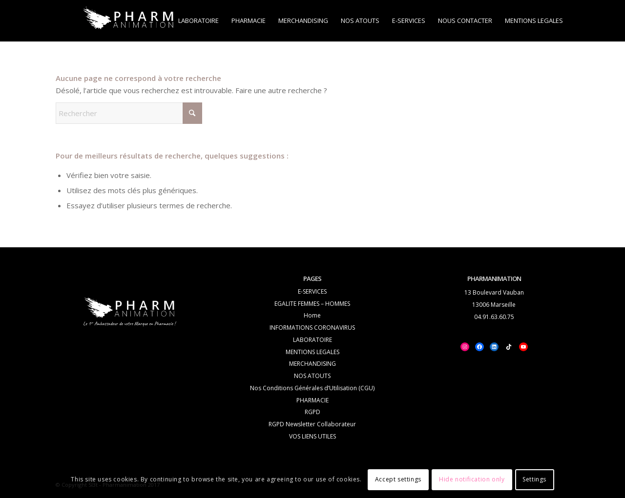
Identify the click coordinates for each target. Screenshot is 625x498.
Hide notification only (471, 479)
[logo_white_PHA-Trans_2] (129, 20)
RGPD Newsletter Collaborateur (312, 424)
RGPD (312, 412)
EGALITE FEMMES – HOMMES (312, 303)
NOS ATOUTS (312, 376)
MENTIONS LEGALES (312, 352)
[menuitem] (198, 20)
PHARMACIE (312, 400)
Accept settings (398, 479)
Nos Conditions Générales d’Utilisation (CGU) (312, 388)
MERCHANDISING (312, 363)
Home (312, 315)
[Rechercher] (129, 113)
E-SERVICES (312, 291)
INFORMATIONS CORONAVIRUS (312, 327)
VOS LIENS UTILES (312, 436)
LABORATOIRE (312, 340)
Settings (534, 479)
